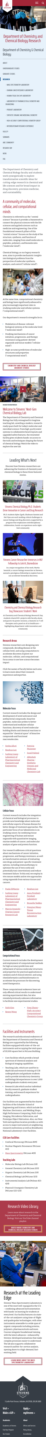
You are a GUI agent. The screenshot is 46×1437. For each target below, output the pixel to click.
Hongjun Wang (34, 907)
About (5, 63)
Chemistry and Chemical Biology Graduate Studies (22, 367)
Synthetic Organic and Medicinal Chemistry (22, 115)
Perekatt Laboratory (14, 109)
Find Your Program (8, 1429)
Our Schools (6, 1433)
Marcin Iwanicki (12, 909)
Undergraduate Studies (11, 68)
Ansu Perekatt (33, 893)
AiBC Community (8, 142)
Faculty (5, 131)
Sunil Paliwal (33, 753)
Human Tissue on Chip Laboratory (19, 95)
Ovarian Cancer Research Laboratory (20, 90)
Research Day (7, 148)
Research (6, 79)
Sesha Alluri (11, 746)
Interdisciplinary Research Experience (20, 126)
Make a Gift (8, 1413)
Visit (5, 1408)
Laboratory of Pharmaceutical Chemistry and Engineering (22, 102)
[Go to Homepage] (7, 6)
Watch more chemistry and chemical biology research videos (23, 1229)
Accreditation (27, 1433)
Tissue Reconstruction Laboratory (34, 913)
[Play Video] (23, 389)
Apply (25, 1408)
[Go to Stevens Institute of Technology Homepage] (23, 1389)
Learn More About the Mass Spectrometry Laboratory (23, 1361)
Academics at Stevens (9, 1425)
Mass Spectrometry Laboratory (18, 84)
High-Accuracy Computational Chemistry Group (23, 120)
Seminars (6, 137)
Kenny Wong (11, 1012)
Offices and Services (29, 1425)
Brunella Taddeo (34, 903)
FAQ (4, 159)
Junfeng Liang (11, 754)
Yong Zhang (32, 1007)
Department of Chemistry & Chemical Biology (23, 52)
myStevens (28, 1413)
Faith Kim (9, 1007)
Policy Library (27, 1429)
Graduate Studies (9, 74)
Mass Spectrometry (14, 1153)
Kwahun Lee (11, 750)
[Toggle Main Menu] (37, 3)
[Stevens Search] (43, 3)
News (5, 153)
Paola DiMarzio (12, 889)
